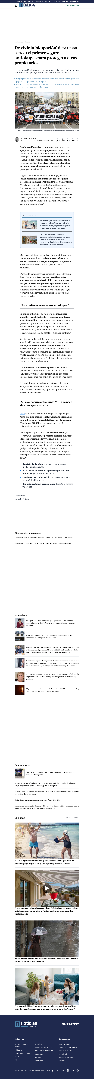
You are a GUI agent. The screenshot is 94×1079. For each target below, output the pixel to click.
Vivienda (26, 499)
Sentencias (39, 1054)
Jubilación (18, 1050)
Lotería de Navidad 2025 (43, 1047)
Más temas (39, 1061)
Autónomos (58, 1)
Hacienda (38, 1057)
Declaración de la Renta (70, 1)
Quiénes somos (64, 1044)
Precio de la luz (28, 1)
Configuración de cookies (68, 1047)
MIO (22, 413)
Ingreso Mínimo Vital (22, 1053)
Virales (17, 1056)
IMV (36, 1)
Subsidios (38, 1044)
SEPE (50, 1)
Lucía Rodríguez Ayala (28, 138)
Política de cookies (65, 1051)
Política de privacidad (66, 1057)
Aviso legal (63, 1054)
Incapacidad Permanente (44, 1051)
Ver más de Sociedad (72, 818)
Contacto (62, 1061)
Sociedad (18, 499)
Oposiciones (43, 1)
